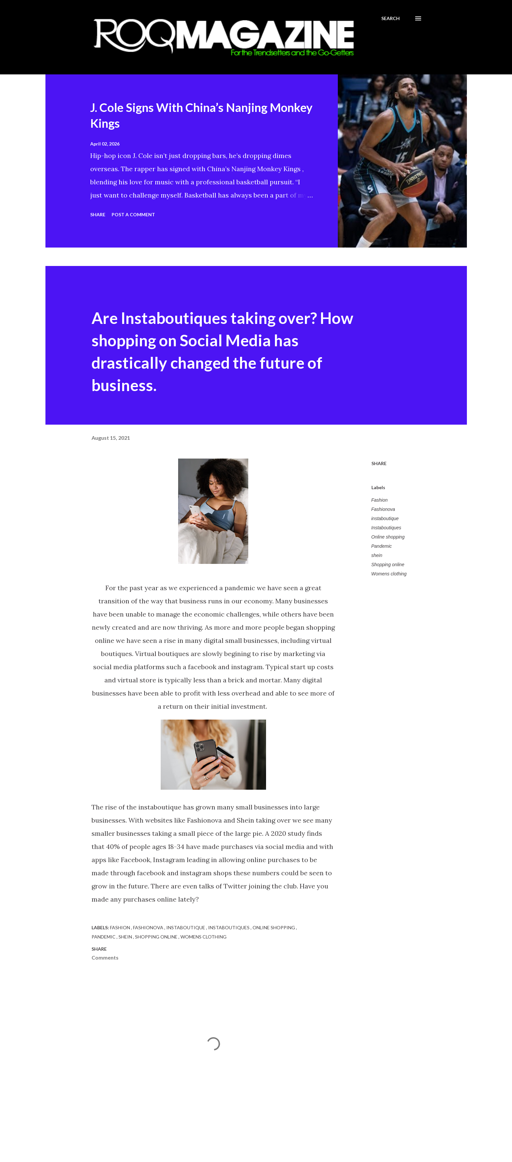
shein (376, 555)
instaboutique (385, 518)
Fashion (379, 500)
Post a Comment (133, 214)
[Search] (390, 18)
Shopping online (387, 564)
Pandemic (381, 546)
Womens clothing (389, 573)
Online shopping (388, 537)
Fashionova (383, 509)
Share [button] (97, 214)
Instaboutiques (386, 527)
